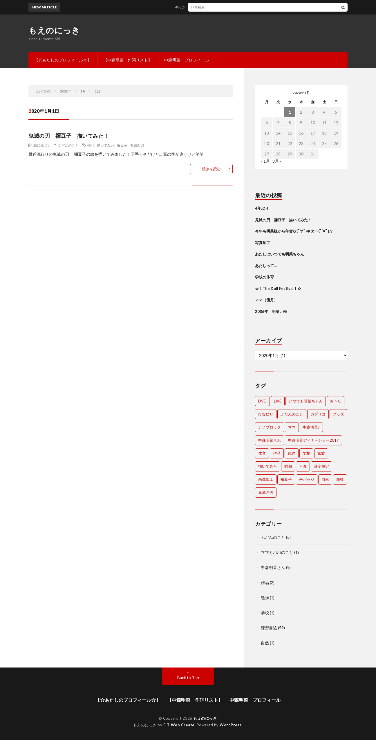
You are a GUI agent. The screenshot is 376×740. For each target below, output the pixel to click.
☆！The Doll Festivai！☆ (278, 288)
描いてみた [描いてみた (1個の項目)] (267, 466)
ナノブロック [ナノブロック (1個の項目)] (269, 427)
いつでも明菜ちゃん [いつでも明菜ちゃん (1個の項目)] (306, 401)
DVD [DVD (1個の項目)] (262, 401)
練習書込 (269, 627)
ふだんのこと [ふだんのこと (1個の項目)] (292, 414)
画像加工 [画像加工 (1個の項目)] (265, 479)
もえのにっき (54, 30)
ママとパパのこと (277, 552)
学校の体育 (264, 277)
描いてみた (105, 145)
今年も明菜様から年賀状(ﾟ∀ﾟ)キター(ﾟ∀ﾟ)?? (293, 231)
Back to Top (188, 677)
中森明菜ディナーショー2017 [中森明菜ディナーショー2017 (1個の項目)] (313, 440)
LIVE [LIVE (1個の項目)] (277, 401)
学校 (265, 612)
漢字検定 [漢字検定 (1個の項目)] (321, 466)
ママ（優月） (266, 300)
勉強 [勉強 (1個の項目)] (291, 453)
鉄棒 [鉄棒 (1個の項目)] (340, 479)
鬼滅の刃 (137, 145)
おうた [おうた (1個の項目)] (335, 401)
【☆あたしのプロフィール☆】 (62, 59)
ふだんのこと (68, 145)
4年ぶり (183, 7)
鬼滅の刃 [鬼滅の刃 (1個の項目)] (265, 492)
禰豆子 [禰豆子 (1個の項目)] (286, 479)
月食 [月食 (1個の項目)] (303, 466)
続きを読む (211, 168)
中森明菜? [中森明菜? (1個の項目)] (311, 427)
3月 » (276, 161)
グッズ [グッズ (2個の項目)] (338, 414)
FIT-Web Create (179, 725)
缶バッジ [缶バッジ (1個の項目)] (306, 479)
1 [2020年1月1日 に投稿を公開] (290, 112)
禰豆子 (122, 145)
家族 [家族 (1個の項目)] (321, 453)
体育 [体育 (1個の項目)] (262, 453)
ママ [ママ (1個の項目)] (292, 427)
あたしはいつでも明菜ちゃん (279, 254)
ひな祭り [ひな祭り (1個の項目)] (265, 414)
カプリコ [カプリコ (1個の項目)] (318, 414)
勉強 (265, 597)
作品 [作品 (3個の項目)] (277, 453)
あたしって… (266, 265)
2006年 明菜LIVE (271, 311)
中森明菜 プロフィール (186, 59)
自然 (265, 642)
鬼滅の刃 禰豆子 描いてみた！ (68, 136)
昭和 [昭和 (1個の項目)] (288, 466)
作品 (90, 145)
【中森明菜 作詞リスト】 (127, 59)
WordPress (231, 725)
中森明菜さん (273, 567)
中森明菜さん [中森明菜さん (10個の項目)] (269, 440)
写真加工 (262, 242)
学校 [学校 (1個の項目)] (306, 453)
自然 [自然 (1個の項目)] (325, 479)
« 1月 (265, 161)
